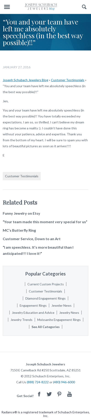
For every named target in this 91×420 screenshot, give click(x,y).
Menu (7, 7)
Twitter (49, 394)
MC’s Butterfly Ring (19, 230)
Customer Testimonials (67, 80)
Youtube (69, 394)
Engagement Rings (33, 305)
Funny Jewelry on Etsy (21, 213)
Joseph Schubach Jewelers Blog (25, 80)
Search (84, 7)
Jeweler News (61, 305)
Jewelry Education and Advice (33, 312)
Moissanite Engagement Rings (59, 320)
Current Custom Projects (45, 284)
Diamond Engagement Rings (45, 298)
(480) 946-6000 (64, 382)
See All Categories (46, 327)
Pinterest (59, 394)
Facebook (39, 394)
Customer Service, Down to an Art (32, 238)
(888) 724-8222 (38, 382)
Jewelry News (69, 312)
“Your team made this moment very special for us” (45, 222)
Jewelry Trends (21, 320)
